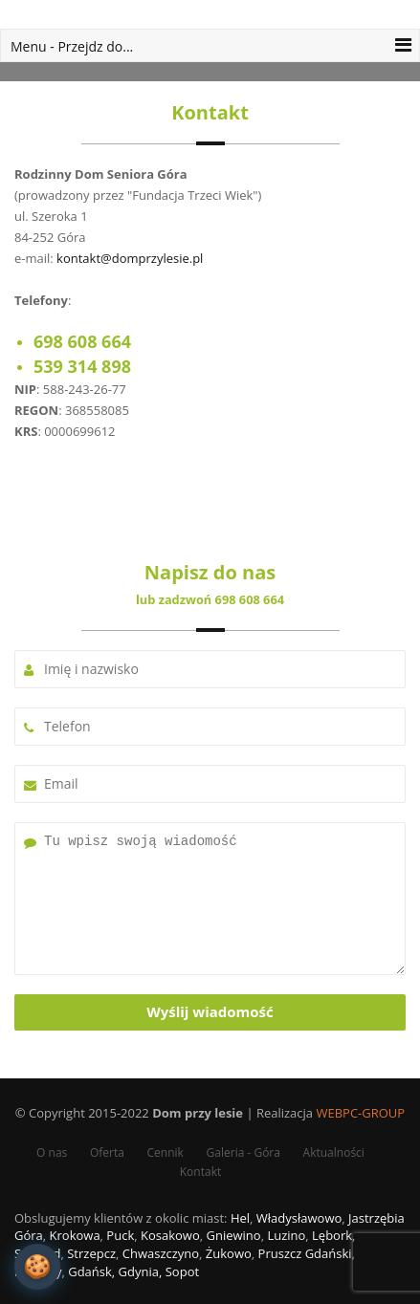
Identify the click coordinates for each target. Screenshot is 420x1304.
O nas (51, 1152)
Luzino (286, 1235)
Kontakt (200, 1171)
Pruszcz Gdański (305, 1253)
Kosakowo (170, 1235)
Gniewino (233, 1235)
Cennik (165, 1152)
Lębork (332, 1235)
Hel (240, 1218)
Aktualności (334, 1152)
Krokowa (75, 1235)
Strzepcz (91, 1253)
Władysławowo (299, 1218)
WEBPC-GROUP (360, 1112)
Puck (120, 1235)
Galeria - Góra (243, 1152)
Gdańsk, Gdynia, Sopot (133, 1271)
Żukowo (229, 1253)
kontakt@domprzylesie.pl (129, 258)
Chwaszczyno (160, 1253)
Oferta (107, 1152)
